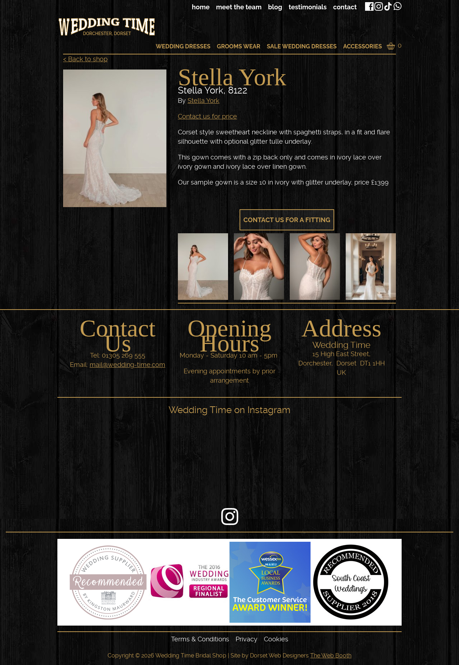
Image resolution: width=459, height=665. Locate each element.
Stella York (203, 100)
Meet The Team (238, 7)
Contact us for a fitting (286, 220)
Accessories (362, 46)
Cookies (276, 639)
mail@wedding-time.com (127, 364)
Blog (275, 7)
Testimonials (308, 7)
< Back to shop (85, 59)
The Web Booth (330, 655)
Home (200, 7)
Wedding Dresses (183, 46)
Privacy (246, 639)
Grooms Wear (238, 46)
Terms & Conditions (200, 639)
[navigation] (242, 7)
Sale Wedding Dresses (302, 46)
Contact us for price (207, 116)
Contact (345, 7)
